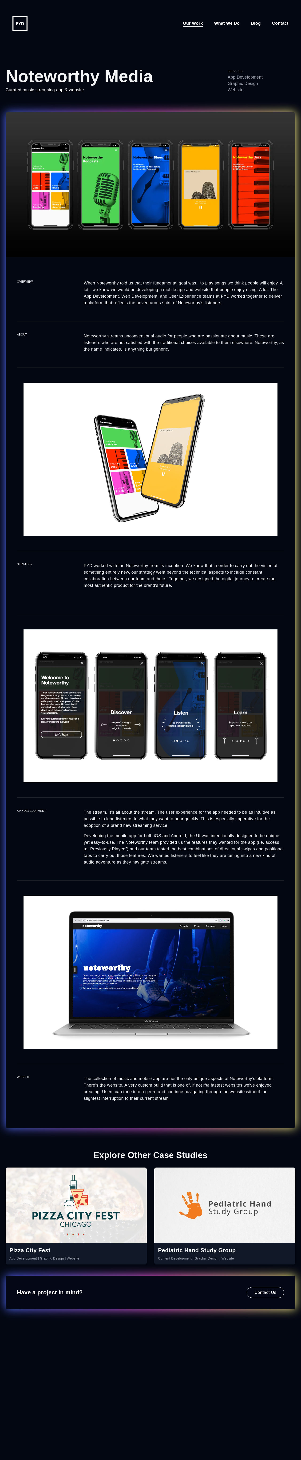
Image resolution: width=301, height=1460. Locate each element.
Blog (256, 23)
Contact (280, 23)
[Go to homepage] (20, 23)
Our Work (193, 23)
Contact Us (265, 1292)
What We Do (227, 23)
